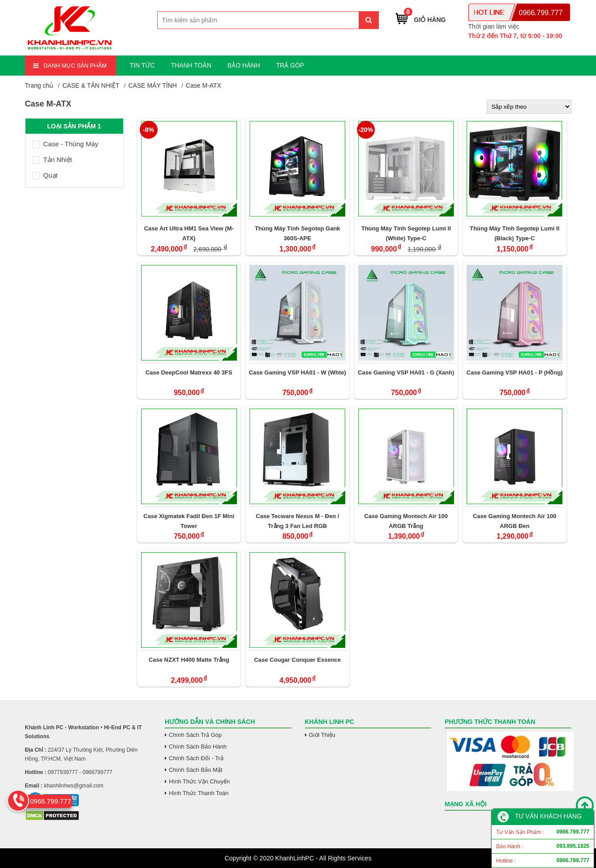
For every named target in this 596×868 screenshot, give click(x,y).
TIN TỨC (142, 65)
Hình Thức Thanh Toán (198, 793)
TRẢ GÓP (290, 65)
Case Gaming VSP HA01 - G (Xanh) (406, 372)
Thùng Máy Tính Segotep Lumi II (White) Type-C (406, 233)
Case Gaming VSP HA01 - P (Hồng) (515, 372)
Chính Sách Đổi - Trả (196, 758)
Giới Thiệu (322, 735)
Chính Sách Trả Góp (195, 735)
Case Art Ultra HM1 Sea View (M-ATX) (189, 233)
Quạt (45, 175)
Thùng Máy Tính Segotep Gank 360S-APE (297, 233)
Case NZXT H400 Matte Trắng (189, 659)
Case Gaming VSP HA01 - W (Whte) (297, 372)
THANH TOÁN (191, 65)
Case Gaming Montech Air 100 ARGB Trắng (406, 521)
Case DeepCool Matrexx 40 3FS (189, 372)
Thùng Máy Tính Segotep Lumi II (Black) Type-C (514, 233)
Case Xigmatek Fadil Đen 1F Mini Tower (188, 521)
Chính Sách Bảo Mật (196, 769)
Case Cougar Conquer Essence (297, 659)
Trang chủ (39, 85)
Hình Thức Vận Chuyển (199, 781)
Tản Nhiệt (52, 159)
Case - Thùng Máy (65, 143)
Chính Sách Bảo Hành (198, 746)
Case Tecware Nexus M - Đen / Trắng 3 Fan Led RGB (297, 521)
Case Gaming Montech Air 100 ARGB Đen (515, 521)
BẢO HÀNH (243, 65)
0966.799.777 (541, 13)
